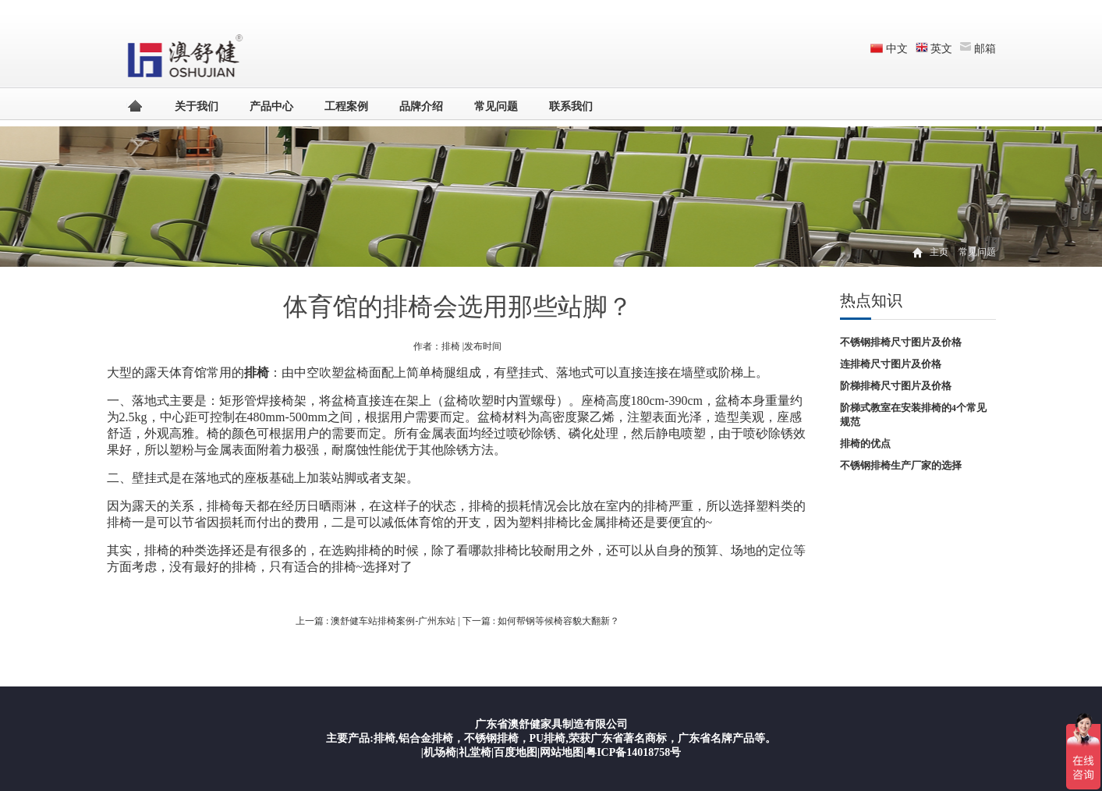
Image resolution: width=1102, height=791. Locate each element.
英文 (941, 49)
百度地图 (515, 752)
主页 (939, 252)
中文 (897, 49)
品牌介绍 (421, 106)
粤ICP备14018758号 (633, 752)
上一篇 (377, 620)
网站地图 (561, 752)
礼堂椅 (475, 752)
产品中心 (271, 106)
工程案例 (346, 106)
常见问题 (496, 106)
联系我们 (571, 106)
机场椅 (439, 752)
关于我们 (196, 106)
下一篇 (540, 620)
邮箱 (985, 49)
